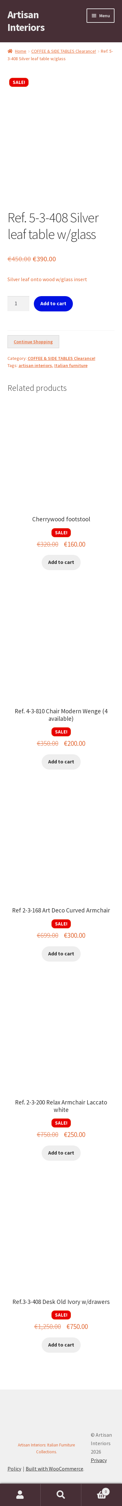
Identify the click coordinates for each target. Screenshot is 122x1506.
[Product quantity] (18, 303)
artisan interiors (35, 365)
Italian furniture (71, 365)
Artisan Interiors (26, 21)
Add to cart (53, 303)
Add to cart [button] (61, 562)
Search (61, 1495)
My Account (20, 1495)
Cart (95, 1490)
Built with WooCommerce (54, 1468)
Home (20, 51)
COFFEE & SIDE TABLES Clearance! (63, 51)
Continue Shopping (33, 342)
